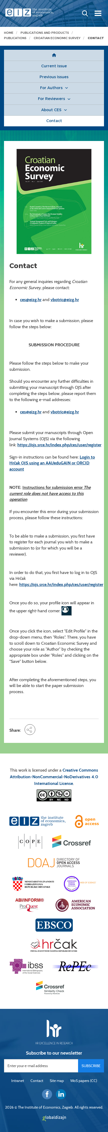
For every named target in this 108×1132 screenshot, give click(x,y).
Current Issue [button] (54, 66)
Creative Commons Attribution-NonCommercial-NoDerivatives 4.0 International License (54, 777)
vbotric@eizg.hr (65, 299)
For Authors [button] (51, 87)
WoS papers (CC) (83, 1080)
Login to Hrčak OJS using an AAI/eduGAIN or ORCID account (52, 463)
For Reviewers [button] (51, 98)
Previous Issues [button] (54, 77)
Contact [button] (54, 120)
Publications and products (45, 33)
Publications (15, 38)
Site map (57, 1080)
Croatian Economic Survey (57, 38)
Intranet (17, 1080)
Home (8, 33)
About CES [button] (51, 110)
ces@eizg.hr (30, 299)
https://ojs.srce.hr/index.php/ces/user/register (59, 444)
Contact (96, 38)
